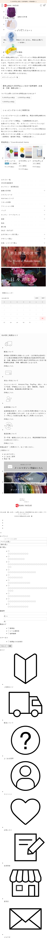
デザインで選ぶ (6, 239)
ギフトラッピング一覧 (10, 77)
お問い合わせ (20, 512)
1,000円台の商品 (8, 102)
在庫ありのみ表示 (16, 642)
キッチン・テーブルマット (10, 215)
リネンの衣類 (6, 202)
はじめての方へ (9, 454)
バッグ (3, 210)
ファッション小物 (7, 206)
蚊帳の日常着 (6, 191)
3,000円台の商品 (8, 97)
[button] (2, 158)
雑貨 (2, 219)
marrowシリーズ (7, 198)
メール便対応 (14, 631)
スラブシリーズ (6, 195)
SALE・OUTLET (7, 230)
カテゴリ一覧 (6, 180)
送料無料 (13, 633)
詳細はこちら (9, 366)
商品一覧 (7, 459)
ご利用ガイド (5, 450)
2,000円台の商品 (24, 97)
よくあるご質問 (9, 456)
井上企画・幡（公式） (7, 512)
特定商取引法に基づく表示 (34, 512)
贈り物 (3, 227)
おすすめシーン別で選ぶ (10, 234)
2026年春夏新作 (7, 183)
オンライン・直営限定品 (10, 187)
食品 (2, 223)
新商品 (12, 628)
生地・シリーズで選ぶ (9, 243)
